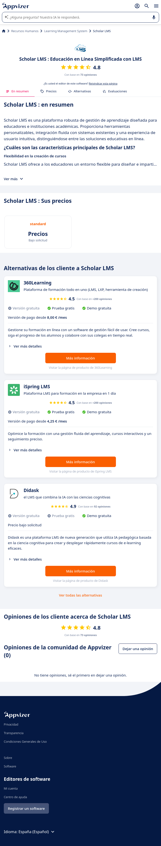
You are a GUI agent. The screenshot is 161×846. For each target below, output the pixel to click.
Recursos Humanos (24, 31)
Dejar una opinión (138, 648)
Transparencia (14, 733)
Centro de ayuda (15, 797)
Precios (48, 91)
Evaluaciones (114, 91)
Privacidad (11, 724)
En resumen (17, 91)
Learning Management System (65, 31)
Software (10, 766)
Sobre (8, 758)
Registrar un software (26, 808)
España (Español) (36, 832)
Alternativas (79, 91)
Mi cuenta (11, 788)
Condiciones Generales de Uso (25, 741)
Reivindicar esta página (103, 83)
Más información (80, 358)
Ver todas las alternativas (80, 595)
